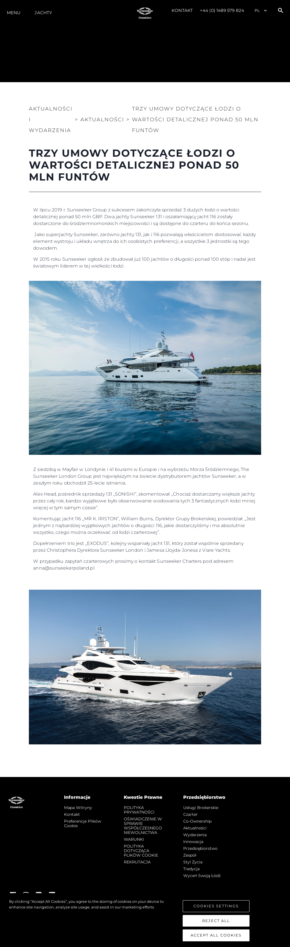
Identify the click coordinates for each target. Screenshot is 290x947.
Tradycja (191, 868)
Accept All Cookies (216, 935)
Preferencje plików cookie (82, 823)
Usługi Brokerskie (200, 807)
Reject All (216, 921)
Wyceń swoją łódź (202, 875)
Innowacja (193, 841)
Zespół (189, 855)
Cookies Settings (216, 906)
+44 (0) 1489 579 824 (222, 10)
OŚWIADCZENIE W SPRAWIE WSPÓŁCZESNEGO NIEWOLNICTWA (143, 825)
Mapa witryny (78, 807)
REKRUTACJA (137, 862)
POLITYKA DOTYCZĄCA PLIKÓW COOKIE (141, 851)
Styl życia (192, 862)
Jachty (43, 12)
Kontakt (182, 10)
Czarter (190, 814)
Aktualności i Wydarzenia (50, 119)
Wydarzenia (195, 834)
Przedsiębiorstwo (200, 848)
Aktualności (194, 828)
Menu (13, 12)
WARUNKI (134, 839)
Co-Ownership (197, 821)
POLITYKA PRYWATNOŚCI (139, 810)
